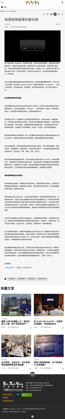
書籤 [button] (62, 14)
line (51, 14)
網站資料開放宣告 (8, 400)
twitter (47, 14)
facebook (44, 14)
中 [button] (55, 14)
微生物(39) (31, 278)
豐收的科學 (10, 268)
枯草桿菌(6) (21, 278)
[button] (62, 2)
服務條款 (5, 397)
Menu (2, 2)
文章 (8, 11)
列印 (58, 14)
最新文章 (13, 11)
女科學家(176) (42, 278)
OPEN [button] (32, 374)
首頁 (3, 11)
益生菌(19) (12, 278)
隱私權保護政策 (7, 394)
